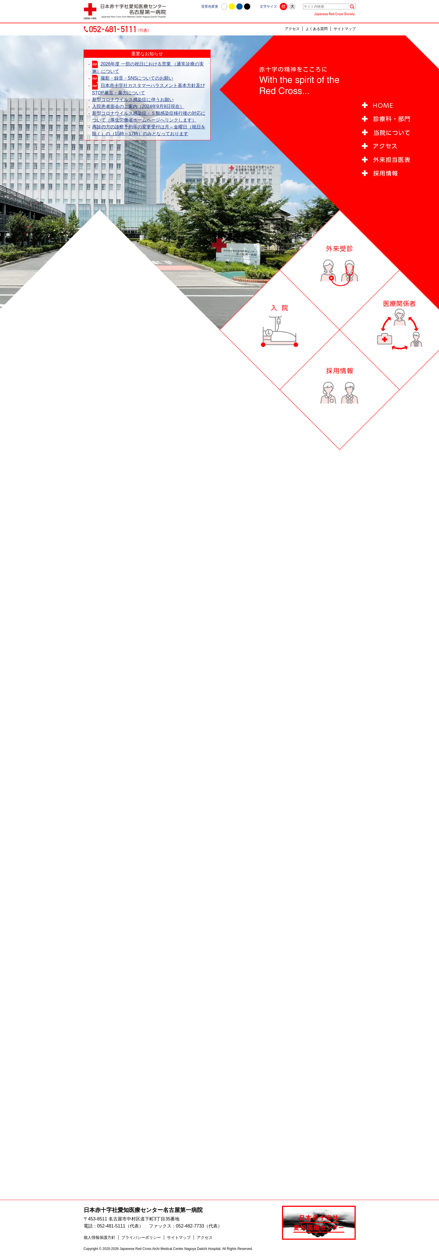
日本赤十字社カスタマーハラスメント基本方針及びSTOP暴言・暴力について (148, 89)
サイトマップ (345, 29)
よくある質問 (317, 29)
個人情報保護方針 (99, 1237)
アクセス (292, 29)
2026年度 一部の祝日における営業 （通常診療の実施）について (148, 68)
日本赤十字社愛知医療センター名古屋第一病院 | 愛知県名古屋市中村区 (127, 11)
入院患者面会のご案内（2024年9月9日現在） (138, 106)
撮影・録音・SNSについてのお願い (137, 78)
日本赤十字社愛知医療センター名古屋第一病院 (143, 1210)
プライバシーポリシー (141, 1237)
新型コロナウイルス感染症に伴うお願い (133, 99)
